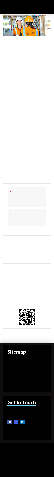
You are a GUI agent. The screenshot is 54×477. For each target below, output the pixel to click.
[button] (41, 6)
